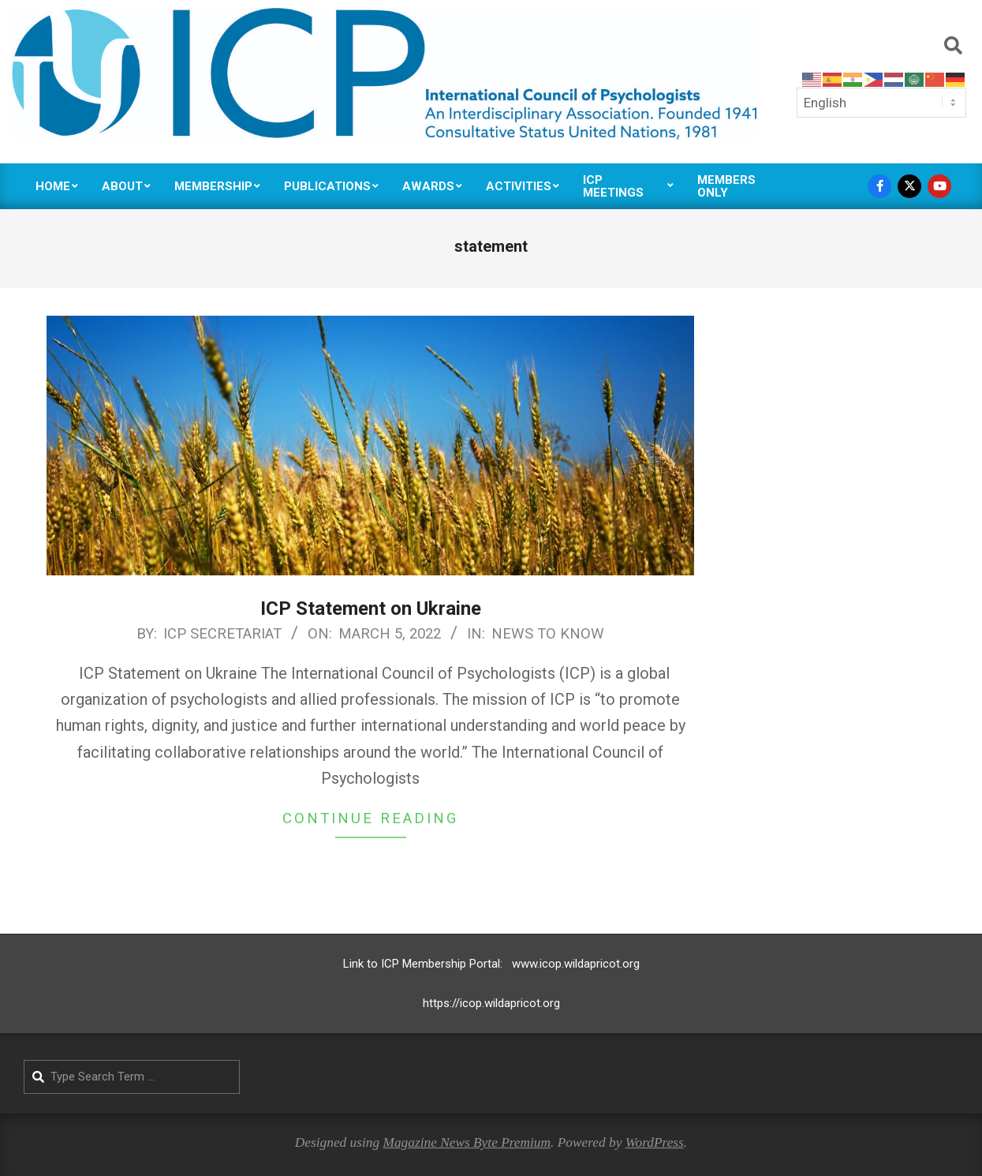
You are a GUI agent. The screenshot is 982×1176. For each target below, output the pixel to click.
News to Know (547, 633)
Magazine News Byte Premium (467, 1142)
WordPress (654, 1142)
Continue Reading (370, 818)
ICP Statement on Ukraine (370, 608)
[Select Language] (881, 103)
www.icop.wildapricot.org (576, 964)
